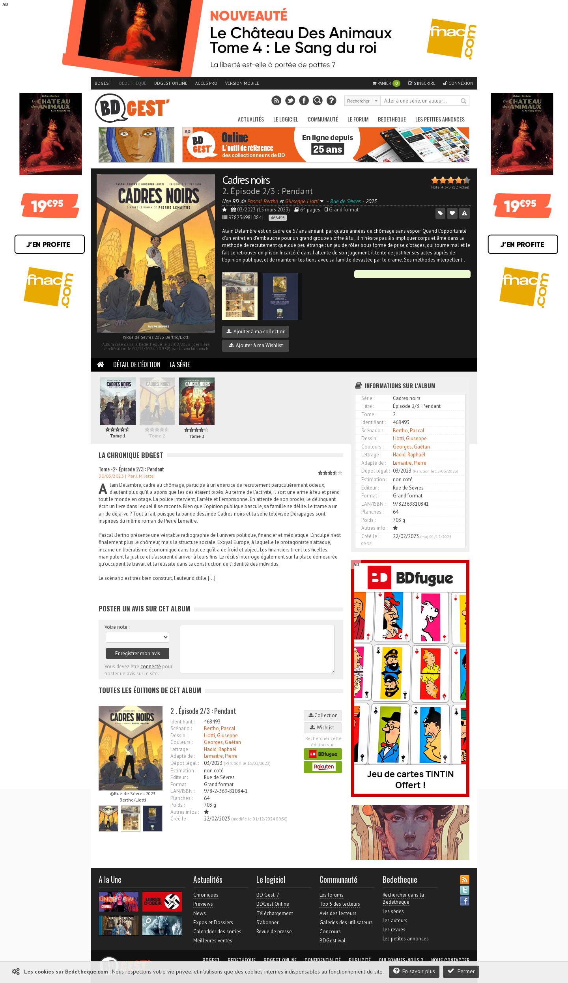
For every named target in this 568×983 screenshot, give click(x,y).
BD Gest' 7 (267, 894)
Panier (386, 83)
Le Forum (358, 119)
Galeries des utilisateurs (346, 922)
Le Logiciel (285, 119)
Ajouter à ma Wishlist (256, 345)
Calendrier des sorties (217, 931)
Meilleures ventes (212, 940)
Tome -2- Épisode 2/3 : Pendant (131, 469)
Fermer (461, 971)
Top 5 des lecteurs (340, 904)
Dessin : (178, 735)
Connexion (458, 83)
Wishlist (323, 727)
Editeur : (179, 777)
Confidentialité (323, 960)
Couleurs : (181, 742)
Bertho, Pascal (219, 728)
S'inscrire (421, 83)
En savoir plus (414, 971)
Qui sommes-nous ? (401, 960)
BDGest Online (170, 83)
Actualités (251, 119)
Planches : (181, 798)
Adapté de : (182, 756)
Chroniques (206, 894)
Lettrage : (180, 749)
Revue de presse (274, 931)
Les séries (393, 911)
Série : (367, 398)
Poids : (177, 805)
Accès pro (206, 83)
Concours (330, 931)
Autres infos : (184, 812)
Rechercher (464, 101)
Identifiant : (182, 721)
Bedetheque (132, 83)
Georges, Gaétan (222, 742)
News (199, 913)
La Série (180, 364)
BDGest (103, 83)
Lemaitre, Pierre (220, 756)
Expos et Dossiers (213, 922)
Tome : (368, 414)
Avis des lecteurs (338, 913)
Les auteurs (395, 920)
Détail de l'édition (137, 364)
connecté (150, 666)
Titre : (367, 406)
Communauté (323, 119)
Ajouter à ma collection (256, 331)
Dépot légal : (184, 763)
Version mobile (242, 83)
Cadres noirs (245, 179)
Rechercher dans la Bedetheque (403, 898)
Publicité (360, 960)
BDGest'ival (333, 940)
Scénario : (181, 728)
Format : (179, 784)
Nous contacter (450, 960)
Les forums (332, 894)
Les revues (394, 929)
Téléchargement (274, 913)
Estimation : (183, 770)
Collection (323, 715)
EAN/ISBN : (182, 791)
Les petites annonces (440, 119)
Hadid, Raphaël (220, 749)
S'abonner (267, 922)
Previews (203, 904)
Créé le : (179, 818)
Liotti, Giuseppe (221, 735)
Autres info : (374, 528)
